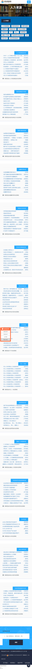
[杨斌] (26, 375)
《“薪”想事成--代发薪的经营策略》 (12, 181)
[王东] (26, 336)
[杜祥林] (26, 213)
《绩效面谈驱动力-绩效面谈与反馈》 (12, 228)
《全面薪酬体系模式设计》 (10, 172)
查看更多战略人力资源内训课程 (13, 467)
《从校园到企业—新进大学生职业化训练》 (14, 269)
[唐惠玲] (26, 304)
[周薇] (26, 181)
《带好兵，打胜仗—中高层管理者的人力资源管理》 (16, 448)
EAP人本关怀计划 (7, 528)
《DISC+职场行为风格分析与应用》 (12, 73)
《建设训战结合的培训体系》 (10, 485)
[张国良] (26, 178)
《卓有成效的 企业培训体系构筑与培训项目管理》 (16, 500)
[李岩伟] (26, 105)
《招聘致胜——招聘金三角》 (10, 140)
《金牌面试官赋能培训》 (9, 133)
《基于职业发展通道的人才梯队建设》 (13, 405)
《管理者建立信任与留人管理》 (11, 418)
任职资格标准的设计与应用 (10, 569)
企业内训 (18, 11)
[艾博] (26, 189)
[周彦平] (26, 110)
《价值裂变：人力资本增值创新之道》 (13, 66)
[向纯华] (26, 302)
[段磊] (26, 453)
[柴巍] (26, 533)
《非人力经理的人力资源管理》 (11, 366)
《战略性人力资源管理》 (9, 446)
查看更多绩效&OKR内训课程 (12, 234)
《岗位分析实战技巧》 (9, 556)
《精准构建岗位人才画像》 (10, 554)
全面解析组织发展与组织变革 (10, 112)
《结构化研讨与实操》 (9, 105)
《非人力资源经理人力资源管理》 (11, 384)
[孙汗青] (26, 341)
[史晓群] (26, 256)
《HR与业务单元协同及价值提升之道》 (13, 602)
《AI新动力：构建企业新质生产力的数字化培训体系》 (17, 503)
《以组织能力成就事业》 (9, 110)
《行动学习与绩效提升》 (9, 231)
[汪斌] (26, 496)
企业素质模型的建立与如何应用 (11, 526)
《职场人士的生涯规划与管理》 (11, 263)
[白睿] (26, 94)
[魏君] (26, 531)
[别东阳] (26, 371)
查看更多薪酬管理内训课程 (12, 195)
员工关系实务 (6, 304)
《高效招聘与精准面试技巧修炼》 (11, 153)
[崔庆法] (26, 135)
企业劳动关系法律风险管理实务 (11, 302)
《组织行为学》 (7, 101)
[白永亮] (26, 71)
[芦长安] (26, 261)
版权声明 (20, 662)
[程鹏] (26, 151)
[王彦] (26, 73)
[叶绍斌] (26, 57)
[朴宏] (26, 112)
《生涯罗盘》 (6, 267)
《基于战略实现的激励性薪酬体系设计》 (13, 174)
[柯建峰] (26, 572)
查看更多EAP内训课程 (10, 536)
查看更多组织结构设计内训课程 (13, 117)
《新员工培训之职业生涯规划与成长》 (13, 265)
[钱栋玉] (26, 604)
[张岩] (26, 489)
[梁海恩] (26, 215)
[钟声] (26, 334)
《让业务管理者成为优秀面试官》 (11, 148)
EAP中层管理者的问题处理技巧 (11, 533)
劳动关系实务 (6, 299)
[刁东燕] (26, 418)
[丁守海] (26, 114)
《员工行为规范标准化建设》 (10, 75)
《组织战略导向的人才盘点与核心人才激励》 (14, 99)
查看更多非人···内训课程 (11, 389)
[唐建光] (26, 498)
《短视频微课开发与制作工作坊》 (11, 496)
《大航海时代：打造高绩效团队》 (11, 217)
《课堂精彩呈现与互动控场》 (10, 343)
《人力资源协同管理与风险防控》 (11, 71)
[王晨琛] (26, 338)
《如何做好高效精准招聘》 (10, 135)
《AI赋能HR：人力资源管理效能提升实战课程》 (15, 599)
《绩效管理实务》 (7, 213)
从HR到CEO (6, 604)
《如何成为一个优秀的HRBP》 (11, 597)
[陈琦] (26, 68)
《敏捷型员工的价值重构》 (10, 561)
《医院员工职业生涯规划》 (10, 256)
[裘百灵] (26, 528)
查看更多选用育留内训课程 (12, 428)
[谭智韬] (26, 254)
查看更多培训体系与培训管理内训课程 (15, 506)
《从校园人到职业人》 (9, 250)
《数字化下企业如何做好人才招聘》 (12, 146)
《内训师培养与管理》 (9, 492)
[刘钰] (26, 563)
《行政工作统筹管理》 (9, 595)
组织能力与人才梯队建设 (9, 114)
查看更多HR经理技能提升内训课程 (14, 614)
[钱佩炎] (26, 142)
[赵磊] (26, 526)
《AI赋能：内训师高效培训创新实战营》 (13, 347)
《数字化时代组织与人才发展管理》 (12, 64)
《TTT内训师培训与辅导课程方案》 (12, 327)
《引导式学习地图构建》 (9, 487)
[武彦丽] (26, 62)
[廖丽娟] (26, 267)
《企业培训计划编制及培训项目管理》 (13, 483)
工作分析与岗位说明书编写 (10, 567)
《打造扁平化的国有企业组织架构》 (12, 96)
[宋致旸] (26, 153)
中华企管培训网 (9, 11)
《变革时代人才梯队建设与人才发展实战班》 (14, 451)
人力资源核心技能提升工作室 (10, 608)
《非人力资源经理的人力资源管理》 (12, 368)
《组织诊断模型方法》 (9, 94)
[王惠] (26, 75)
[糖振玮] (26, 524)
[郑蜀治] (26, 308)
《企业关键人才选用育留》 (10, 414)
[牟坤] (26, 412)
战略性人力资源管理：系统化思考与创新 (13, 464)
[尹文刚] (26, 101)
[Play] (0, 667)
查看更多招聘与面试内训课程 (12, 156)
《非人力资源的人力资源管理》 (11, 373)
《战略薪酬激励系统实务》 (10, 189)
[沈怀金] (26, 306)
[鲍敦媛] (26, 522)
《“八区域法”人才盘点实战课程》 (11, 444)
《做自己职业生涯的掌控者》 (10, 261)
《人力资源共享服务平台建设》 (11, 68)
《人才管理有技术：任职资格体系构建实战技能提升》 (17, 107)
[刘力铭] (26, 217)
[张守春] (26, 297)
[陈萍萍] (26, 569)
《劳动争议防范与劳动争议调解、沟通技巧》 (14, 291)
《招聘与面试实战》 (8, 144)
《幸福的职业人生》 (8, 258)
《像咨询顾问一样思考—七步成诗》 (12, 494)
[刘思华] (26, 330)
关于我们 (5, 662)
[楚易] (26, 382)
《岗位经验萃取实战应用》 (10, 558)
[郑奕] (26, 269)
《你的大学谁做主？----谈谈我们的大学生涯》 (15, 252)
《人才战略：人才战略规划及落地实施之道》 (14, 457)
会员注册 (27, 662)
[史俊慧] (26, 144)
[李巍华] (26, 567)
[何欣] (26, 66)
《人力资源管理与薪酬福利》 (10, 176)
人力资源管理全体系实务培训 (10, 610)
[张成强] (26, 192)
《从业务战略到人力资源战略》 (11, 455)
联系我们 (12, 662)
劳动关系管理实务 (7, 308)
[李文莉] (26, 565)
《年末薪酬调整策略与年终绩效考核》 (13, 178)
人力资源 (24, 11)
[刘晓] (26, 263)
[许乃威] (26, 231)
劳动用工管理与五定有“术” (10, 306)
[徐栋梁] (26, 299)
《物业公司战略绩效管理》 (10, 226)
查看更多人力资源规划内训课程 (13, 78)
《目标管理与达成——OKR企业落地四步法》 (15, 220)
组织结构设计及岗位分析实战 (10, 565)
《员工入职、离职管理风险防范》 (11, 416)
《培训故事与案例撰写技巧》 (10, 498)
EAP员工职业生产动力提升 (10, 531)
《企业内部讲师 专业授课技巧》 (11, 345)
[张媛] (26, 140)
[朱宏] (26, 420)
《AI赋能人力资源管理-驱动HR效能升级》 (14, 591)
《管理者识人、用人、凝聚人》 (11, 425)
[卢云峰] (26, 64)
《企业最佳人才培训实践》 (10, 489)
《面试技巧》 (6, 142)
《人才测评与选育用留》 (9, 410)
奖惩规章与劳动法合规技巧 (10, 297)
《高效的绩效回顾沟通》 (9, 215)
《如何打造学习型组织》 (9, 103)
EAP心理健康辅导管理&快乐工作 (11, 524)
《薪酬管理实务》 (7, 192)
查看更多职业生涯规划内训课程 (13, 273)
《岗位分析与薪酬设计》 (9, 183)
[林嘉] (26, 265)
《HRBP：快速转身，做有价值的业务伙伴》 (14, 593)
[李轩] (26, 332)
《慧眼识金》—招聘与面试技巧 (11, 151)
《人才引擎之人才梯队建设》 (10, 459)
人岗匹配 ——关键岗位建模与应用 (12, 563)
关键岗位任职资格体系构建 (10, 572)
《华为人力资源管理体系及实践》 (11, 57)
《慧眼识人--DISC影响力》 (10, 420)
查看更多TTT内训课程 (10, 350)
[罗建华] (26, 133)
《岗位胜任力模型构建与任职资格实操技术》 (14, 552)
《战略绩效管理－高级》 (9, 185)
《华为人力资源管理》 (9, 62)
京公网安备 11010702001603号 (14, 655)
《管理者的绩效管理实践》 (10, 211)
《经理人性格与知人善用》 (10, 412)
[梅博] (26, 258)
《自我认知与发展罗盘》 (9, 254)
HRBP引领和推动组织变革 (9, 606)
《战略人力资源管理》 (9, 453)
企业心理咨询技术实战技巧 (10, 522)
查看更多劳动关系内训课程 (12, 311)
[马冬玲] (26, 343)
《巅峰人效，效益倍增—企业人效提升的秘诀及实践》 (17, 224)
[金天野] (26, 347)
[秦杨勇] (26, 96)
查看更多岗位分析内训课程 (12, 575)
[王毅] (26, 494)
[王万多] (26, 464)
